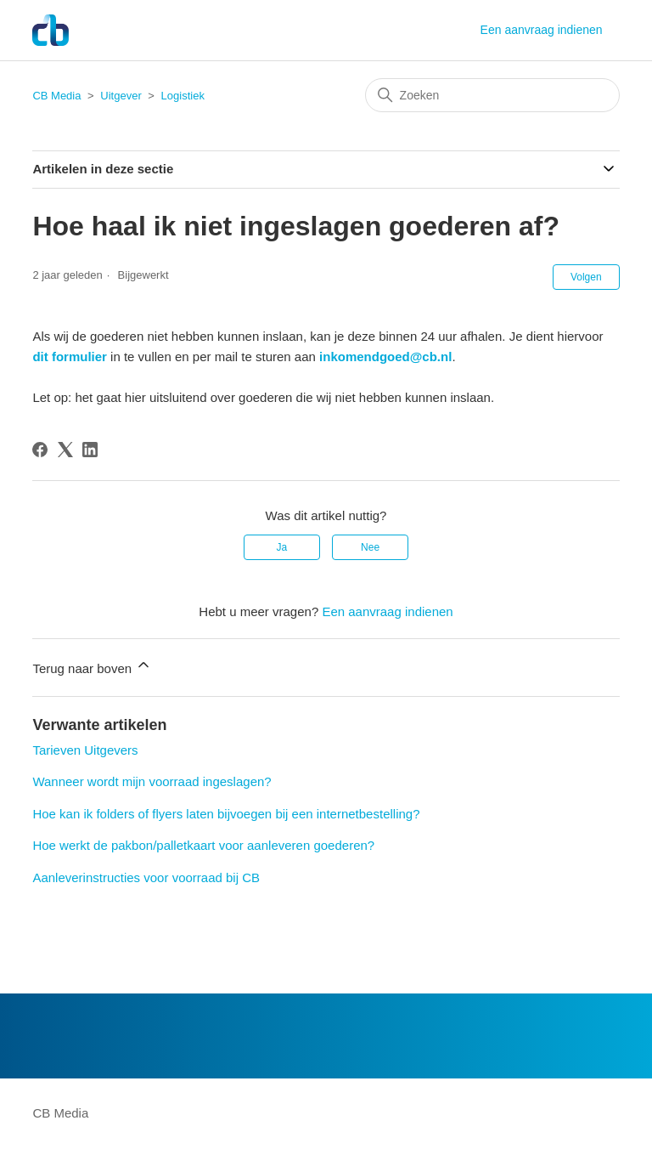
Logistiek (183, 95)
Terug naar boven (92, 666)
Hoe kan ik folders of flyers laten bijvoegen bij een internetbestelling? (225, 814)
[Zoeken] (492, 95)
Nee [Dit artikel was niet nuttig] (370, 547)
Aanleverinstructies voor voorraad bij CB (146, 877)
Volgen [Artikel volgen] (586, 277)
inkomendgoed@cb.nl (385, 356)
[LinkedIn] (90, 449)
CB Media (56, 95)
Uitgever (120, 95)
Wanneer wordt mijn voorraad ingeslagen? (151, 781)
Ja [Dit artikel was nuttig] (282, 547)
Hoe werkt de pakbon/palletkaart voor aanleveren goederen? (203, 845)
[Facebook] (40, 449)
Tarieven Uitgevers (85, 750)
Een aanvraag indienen (542, 30)
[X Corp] (65, 449)
